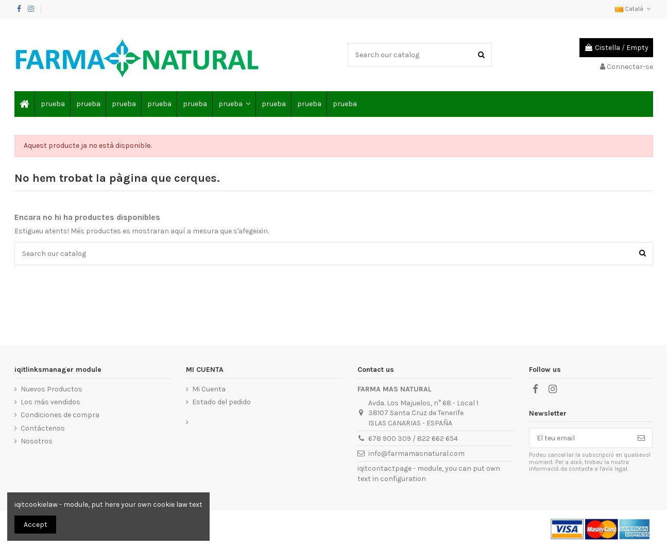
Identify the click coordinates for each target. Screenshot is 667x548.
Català (634, 8)
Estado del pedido (221, 402)
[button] (233, 104)
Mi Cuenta (209, 389)
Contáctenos (43, 428)
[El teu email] (579, 438)
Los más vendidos (50, 402)
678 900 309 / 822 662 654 (413, 438)
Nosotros (37, 441)
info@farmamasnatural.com (416, 453)
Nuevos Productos (51, 389)
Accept (35, 524)
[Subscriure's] (641, 438)
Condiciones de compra (60, 414)
